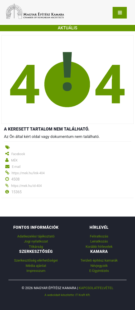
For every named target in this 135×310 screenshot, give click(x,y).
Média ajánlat (36, 266)
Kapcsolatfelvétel (96, 288)
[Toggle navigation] (119, 13)
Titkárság (36, 247)
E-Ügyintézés (99, 271)
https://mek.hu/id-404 (26, 186)
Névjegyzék (99, 266)
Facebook (18, 154)
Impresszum (35, 271)
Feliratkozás (99, 236)
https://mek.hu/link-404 (28, 173)
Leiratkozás (99, 241)
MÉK (14, 160)
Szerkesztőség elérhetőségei (36, 260)
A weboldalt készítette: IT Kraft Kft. (68, 295)
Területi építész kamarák (99, 260)
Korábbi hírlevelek (99, 247)
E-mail (16, 167)
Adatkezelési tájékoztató (36, 236)
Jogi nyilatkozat (36, 241)
